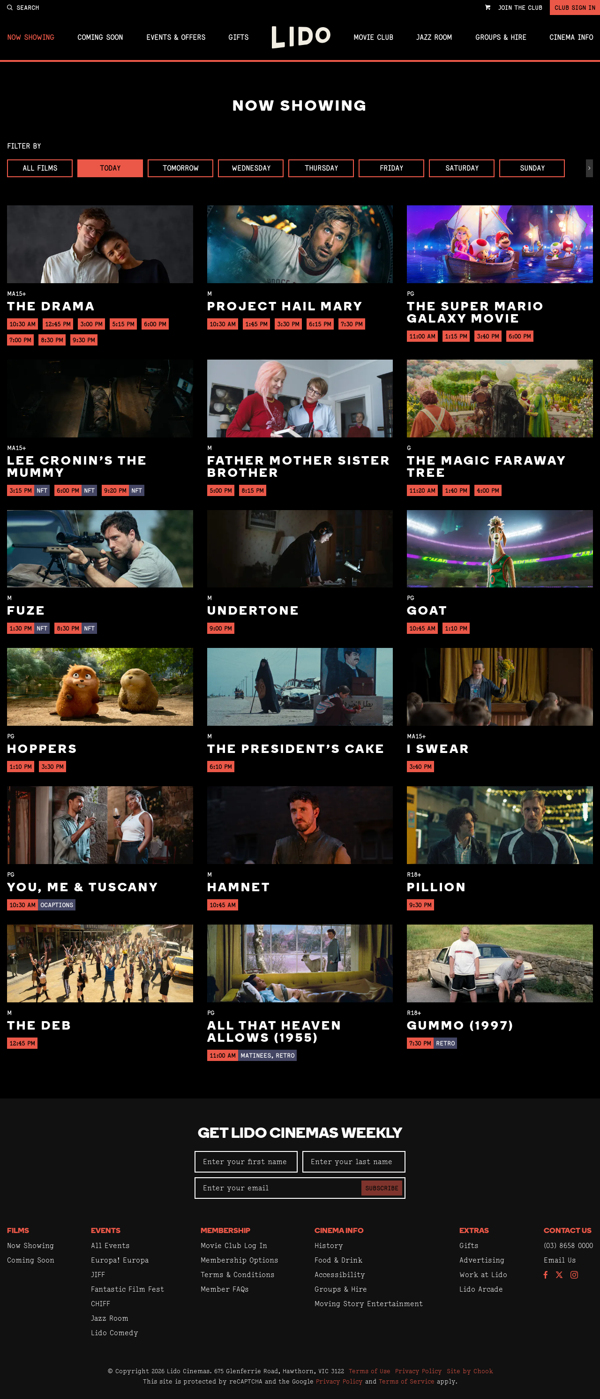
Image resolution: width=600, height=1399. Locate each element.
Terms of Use (369, 1371)
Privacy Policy (418, 1371)
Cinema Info (571, 37)
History (329, 1245)
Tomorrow (181, 168)
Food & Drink (338, 1260)
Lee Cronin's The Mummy (77, 467)
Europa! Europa (120, 1260)
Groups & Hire (500, 37)
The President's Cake (296, 750)
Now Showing (30, 37)
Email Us (560, 1260)
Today (110, 168)
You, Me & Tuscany (83, 888)
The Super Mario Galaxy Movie (476, 313)
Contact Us (568, 1231)
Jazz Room (434, 37)
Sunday (532, 168)
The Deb (39, 1026)
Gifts (238, 37)
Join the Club (520, 7)
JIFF (98, 1274)
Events (105, 1231)
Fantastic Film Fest (127, 1289)
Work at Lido (483, 1274)
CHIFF (100, 1303)
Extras (474, 1231)
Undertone (253, 611)
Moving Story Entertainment (369, 1303)
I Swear (438, 750)
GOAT (427, 611)
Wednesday (251, 168)
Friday (391, 168)
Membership (225, 1231)
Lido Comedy (114, 1332)
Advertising (481, 1260)
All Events (110, 1245)
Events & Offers (175, 37)
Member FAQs (225, 1289)
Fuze (26, 611)
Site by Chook (470, 1371)
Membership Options (239, 1260)
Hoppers (42, 750)
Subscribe (381, 1188)
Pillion (437, 888)
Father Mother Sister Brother (299, 467)
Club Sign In (575, 7)
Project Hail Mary (285, 307)
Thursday (321, 168)
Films (18, 1231)
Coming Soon (100, 37)
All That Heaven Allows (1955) (274, 1032)
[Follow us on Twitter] (559, 1275)
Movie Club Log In (234, 1245)
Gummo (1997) (460, 1026)
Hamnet (239, 888)
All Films (39, 168)
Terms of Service (407, 1381)
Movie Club (373, 37)
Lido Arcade (481, 1289)
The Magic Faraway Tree (486, 467)
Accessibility (340, 1274)
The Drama (51, 307)
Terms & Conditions (238, 1274)
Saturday (462, 168)
